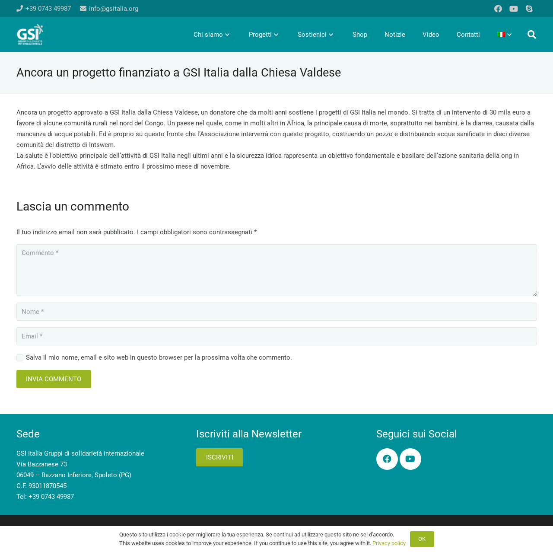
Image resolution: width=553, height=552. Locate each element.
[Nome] (276, 312)
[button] (531, 35)
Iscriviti (219, 457)
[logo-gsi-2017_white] (30, 34)
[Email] (276, 336)
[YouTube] (513, 8)
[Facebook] (498, 8)
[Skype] (529, 8)
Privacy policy (389, 543)
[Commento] (276, 270)
